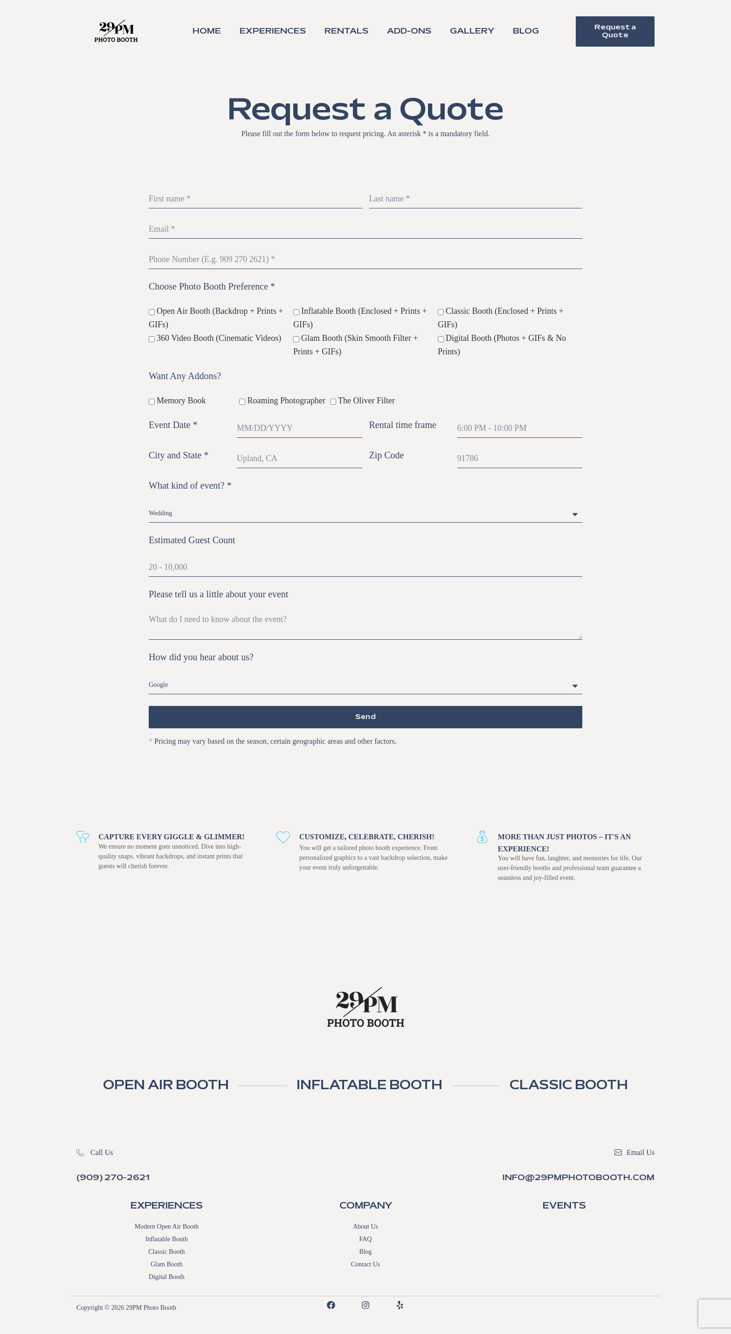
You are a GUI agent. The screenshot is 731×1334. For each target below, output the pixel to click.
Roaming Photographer (286, 400)
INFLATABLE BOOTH (370, 1086)
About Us (365, 1227)
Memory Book (181, 400)
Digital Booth (167, 1277)
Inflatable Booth (166, 1240)
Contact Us (365, 1265)
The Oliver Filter (366, 400)
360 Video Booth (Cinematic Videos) (219, 338)
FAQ (365, 1240)
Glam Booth (167, 1265)
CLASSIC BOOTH (583, 1086)
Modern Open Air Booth (167, 1227)
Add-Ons (409, 31)
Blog (526, 31)
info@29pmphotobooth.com (579, 1178)
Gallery (472, 31)
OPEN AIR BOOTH (152, 1086)
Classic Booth (166, 1252)
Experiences (273, 31)
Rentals (346, 31)
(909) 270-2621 (113, 1178)
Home (207, 31)
